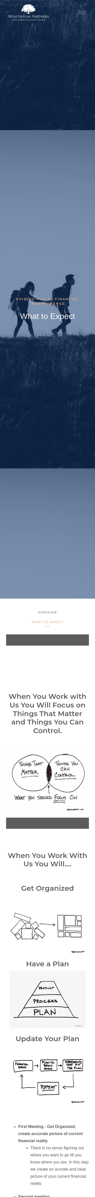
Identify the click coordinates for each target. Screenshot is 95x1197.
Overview (47, 612)
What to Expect (47, 622)
